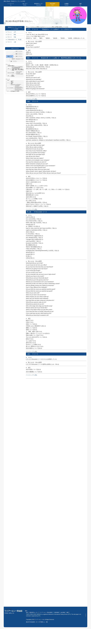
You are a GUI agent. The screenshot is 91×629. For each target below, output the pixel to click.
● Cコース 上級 (11, 42)
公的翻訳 (66, 4)
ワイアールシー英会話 (13, 612)
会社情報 (63, 612)
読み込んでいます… (56, 492)
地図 (80, 4)
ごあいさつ (24, 4)
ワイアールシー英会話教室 (46, 612)
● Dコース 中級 (11, 37)
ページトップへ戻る (31, 99)
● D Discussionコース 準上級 (13, 39)
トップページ (10, 4)
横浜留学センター (38, 4)
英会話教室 (52, 4)
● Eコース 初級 (11, 34)
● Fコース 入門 (11, 32)
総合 (27, 612)
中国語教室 (56, 612)
